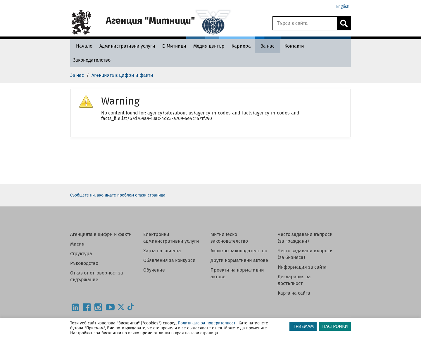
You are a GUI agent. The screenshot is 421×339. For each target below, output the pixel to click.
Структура (81, 253)
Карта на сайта (294, 293)
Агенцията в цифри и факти (101, 234)
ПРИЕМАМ (303, 326)
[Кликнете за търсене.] (344, 23)
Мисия (77, 244)
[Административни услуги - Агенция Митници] (127, 46)
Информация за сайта (302, 267)
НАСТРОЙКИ (335, 326)
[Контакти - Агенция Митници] (294, 46)
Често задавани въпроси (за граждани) (305, 238)
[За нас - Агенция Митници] (267, 46)
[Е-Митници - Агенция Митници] (174, 46)
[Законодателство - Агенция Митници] (91, 60)
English (342, 6)
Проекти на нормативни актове (237, 273)
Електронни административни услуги (171, 238)
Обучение (154, 270)
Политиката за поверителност (206, 323)
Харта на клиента (162, 250)
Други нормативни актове (239, 260)
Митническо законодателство (229, 238)
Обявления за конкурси (169, 260)
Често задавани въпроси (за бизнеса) (305, 254)
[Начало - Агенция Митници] (82, 46)
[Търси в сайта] (305, 23)
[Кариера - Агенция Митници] (241, 46)
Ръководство (84, 263)
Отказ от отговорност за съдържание (96, 276)
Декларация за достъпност (294, 280)
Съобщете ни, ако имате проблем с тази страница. (118, 195)
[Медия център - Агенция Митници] (208, 46)
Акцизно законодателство (238, 250)
